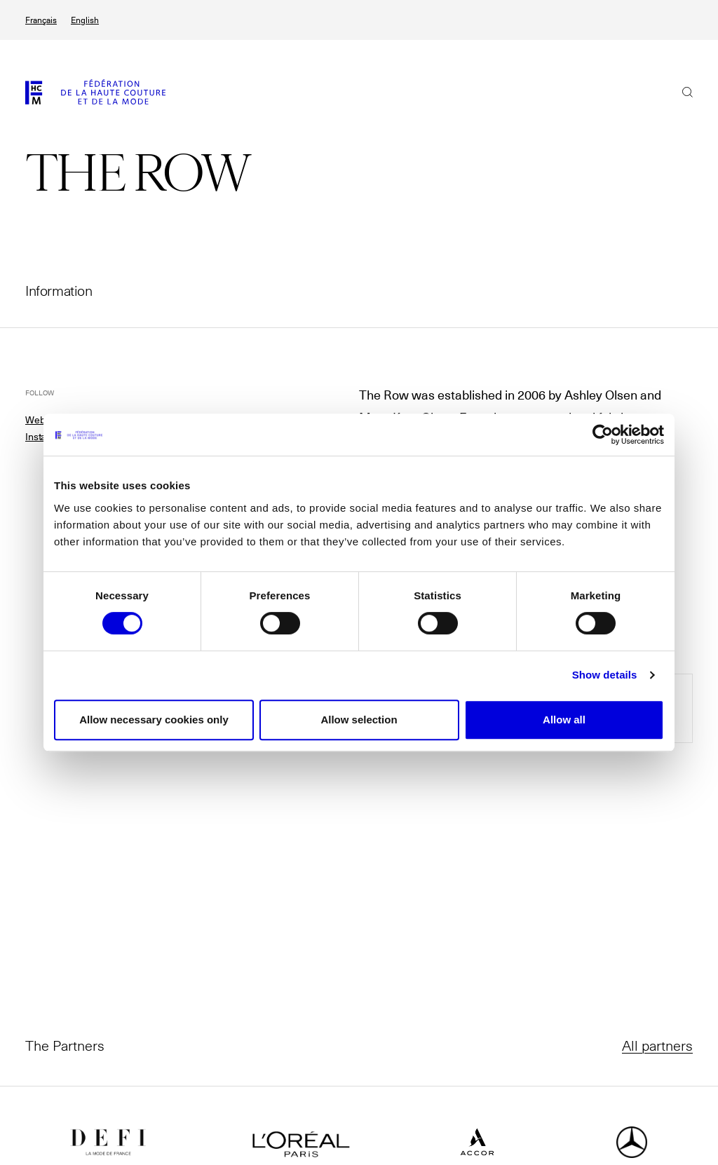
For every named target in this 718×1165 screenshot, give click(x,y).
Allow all (564, 719)
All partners (657, 1045)
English (85, 20)
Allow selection (358, 719)
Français (41, 20)
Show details (604, 675)
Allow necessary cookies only (154, 719)
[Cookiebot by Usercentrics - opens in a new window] (602, 434)
